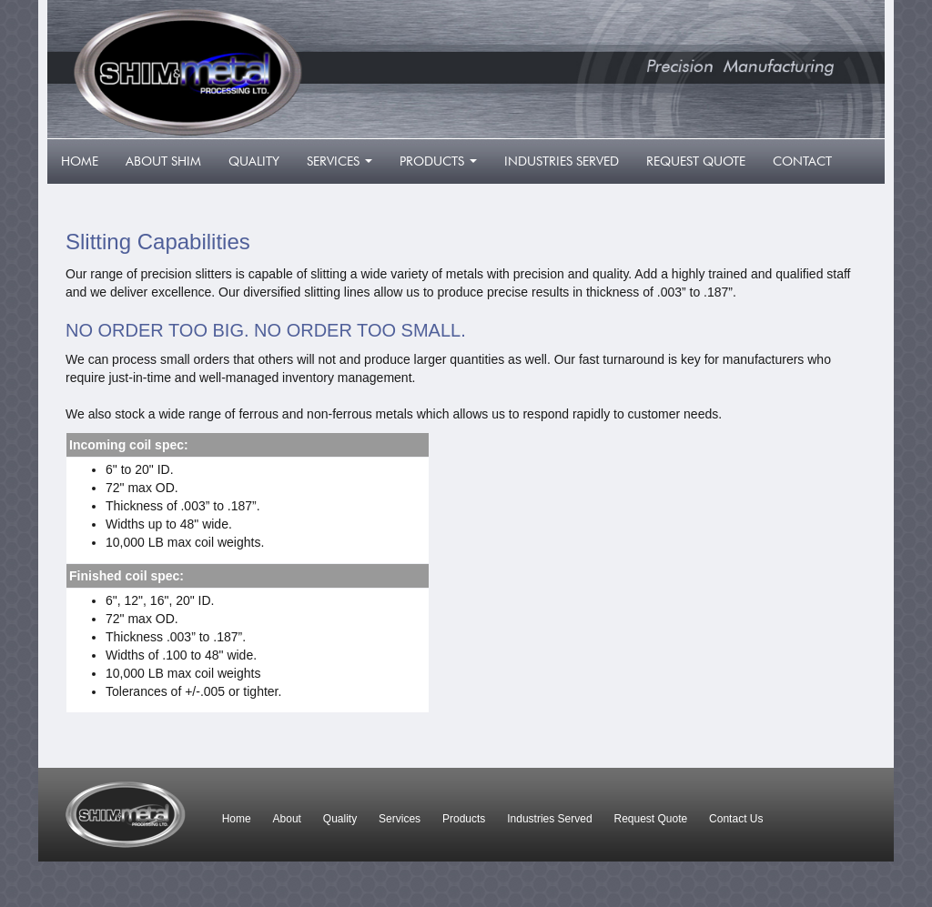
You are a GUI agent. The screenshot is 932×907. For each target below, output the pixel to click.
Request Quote (651, 818)
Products (463, 818)
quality (253, 161)
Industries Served (549, 818)
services (343, 166)
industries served (561, 161)
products (442, 166)
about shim (163, 161)
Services (399, 818)
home (79, 161)
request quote (695, 161)
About (287, 818)
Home (236, 818)
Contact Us (736, 818)
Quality (340, 818)
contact (802, 161)
